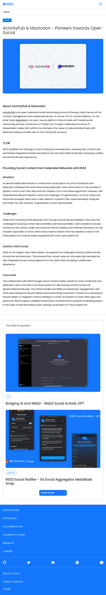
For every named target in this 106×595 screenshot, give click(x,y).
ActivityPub (9, 112)
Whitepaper (10, 518)
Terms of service (13, 581)
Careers (7, 551)
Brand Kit (8, 543)
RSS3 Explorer (11, 510)
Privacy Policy (11, 573)
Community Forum (14, 534)
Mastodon (21, 120)
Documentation (12, 526)
